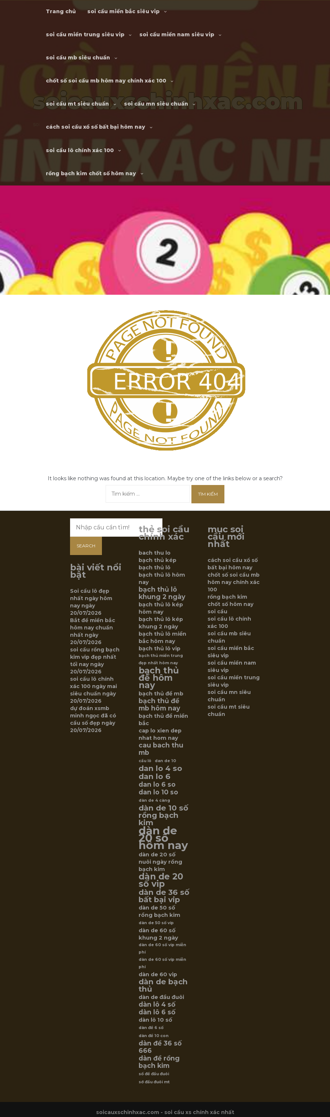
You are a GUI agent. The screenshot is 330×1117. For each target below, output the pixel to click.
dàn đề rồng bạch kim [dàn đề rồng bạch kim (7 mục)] (159, 1062)
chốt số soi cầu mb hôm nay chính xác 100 (106, 80)
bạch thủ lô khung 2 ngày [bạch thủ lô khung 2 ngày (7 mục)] (162, 593)
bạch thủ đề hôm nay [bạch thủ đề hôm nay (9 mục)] (159, 678)
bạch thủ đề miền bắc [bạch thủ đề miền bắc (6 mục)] (163, 720)
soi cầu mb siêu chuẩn (78, 57)
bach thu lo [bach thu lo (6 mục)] (154, 553)
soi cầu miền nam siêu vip (176, 34)
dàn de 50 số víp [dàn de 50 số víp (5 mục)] (156, 923)
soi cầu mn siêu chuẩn (156, 103)
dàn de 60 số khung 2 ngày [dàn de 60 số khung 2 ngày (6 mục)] (158, 934)
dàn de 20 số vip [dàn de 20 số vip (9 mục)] (161, 880)
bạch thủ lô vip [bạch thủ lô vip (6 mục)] (159, 648)
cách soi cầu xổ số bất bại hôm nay (95, 127)
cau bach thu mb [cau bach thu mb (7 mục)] (161, 749)
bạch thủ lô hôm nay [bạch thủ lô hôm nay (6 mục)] (162, 578)
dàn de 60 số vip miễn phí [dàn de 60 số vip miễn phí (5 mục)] (162, 949)
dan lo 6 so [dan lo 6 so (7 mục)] (157, 784)
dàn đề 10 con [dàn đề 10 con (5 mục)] (154, 1035)
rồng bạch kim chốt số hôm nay (91, 173)
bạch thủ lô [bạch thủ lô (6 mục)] (154, 567)
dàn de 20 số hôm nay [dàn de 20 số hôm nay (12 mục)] (163, 838)
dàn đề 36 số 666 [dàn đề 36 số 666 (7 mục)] (160, 1047)
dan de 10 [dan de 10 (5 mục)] (165, 760)
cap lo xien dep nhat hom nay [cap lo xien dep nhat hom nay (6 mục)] (160, 734)
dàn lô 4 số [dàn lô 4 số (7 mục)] (157, 1004)
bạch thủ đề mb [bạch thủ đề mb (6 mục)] (161, 693)
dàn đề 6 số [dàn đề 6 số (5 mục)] (151, 1027)
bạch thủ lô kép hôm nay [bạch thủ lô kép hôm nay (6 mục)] (161, 608)
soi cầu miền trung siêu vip (85, 34)
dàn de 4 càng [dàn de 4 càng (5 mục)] (154, 800)
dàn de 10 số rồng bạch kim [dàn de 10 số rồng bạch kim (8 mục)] (163, 815)
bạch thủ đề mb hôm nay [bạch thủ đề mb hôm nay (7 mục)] (159, 704)
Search (86, 545)
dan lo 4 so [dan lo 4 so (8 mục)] (160, 768)
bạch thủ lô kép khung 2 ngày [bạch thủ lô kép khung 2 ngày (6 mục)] (161, 623)
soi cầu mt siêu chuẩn (77, 103)
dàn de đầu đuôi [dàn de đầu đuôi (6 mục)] (161, 997)
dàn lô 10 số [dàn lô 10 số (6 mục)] (155, 1020)
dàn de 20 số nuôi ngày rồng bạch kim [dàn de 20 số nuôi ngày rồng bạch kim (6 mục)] (160, 861)
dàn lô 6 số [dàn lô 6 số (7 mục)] (157, 1012)
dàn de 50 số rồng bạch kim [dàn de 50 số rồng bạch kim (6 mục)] (159, 911)
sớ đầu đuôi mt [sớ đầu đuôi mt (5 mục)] (154, 1082)
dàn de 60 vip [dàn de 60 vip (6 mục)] (158, 974)
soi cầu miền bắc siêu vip (123, 11)
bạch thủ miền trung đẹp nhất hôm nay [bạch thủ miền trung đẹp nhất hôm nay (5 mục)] (161, 659)
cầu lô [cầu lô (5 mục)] (145, 760)
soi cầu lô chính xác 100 (80, 150)
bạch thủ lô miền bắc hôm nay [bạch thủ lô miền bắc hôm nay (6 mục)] (162, 637)
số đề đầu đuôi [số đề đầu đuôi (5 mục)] (154, 1074)
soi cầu (217, 611)
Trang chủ (61, 11)
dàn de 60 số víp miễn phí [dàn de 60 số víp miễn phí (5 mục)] (162, 963)
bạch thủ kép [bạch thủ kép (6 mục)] (157, 560)
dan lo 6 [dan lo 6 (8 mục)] (154, 776)
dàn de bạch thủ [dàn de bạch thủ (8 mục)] (163, 985)
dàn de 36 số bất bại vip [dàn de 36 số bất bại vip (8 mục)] (164, 896)
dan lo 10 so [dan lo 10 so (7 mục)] (158, 792)
